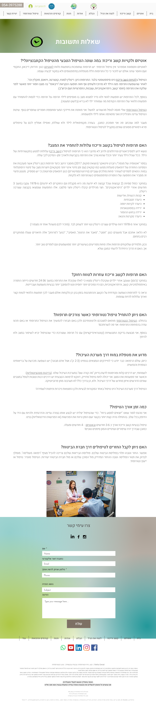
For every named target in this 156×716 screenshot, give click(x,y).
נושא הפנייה (47, 584)
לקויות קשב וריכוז (126, 80)
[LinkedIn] (72, 536)
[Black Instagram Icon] (84, 536)
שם (44, 548)
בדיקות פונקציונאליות (39, 373)
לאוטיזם (48, 67)
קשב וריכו (55, 151)
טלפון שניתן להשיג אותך (53, 569)
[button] (140, 13)
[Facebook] (94, 648)
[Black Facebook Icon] (78, 536)
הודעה (45, 595)
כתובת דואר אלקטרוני (52, 559)
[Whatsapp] (63, 648)
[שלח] (79, 624)
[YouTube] (71, 648)
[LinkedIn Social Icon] (79, 648)
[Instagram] (86, 648)
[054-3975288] (12, 5)
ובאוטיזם (91, 425)
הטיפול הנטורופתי (136, 110)
